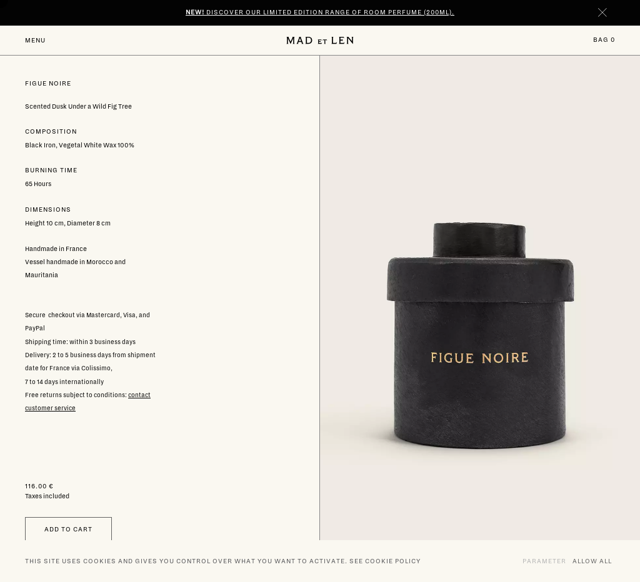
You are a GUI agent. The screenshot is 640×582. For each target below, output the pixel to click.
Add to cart (68, 529)
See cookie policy (385, 561)
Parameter (544, 561)
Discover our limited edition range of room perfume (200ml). (320, 12)
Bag (604, 39)
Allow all (592, 561)
